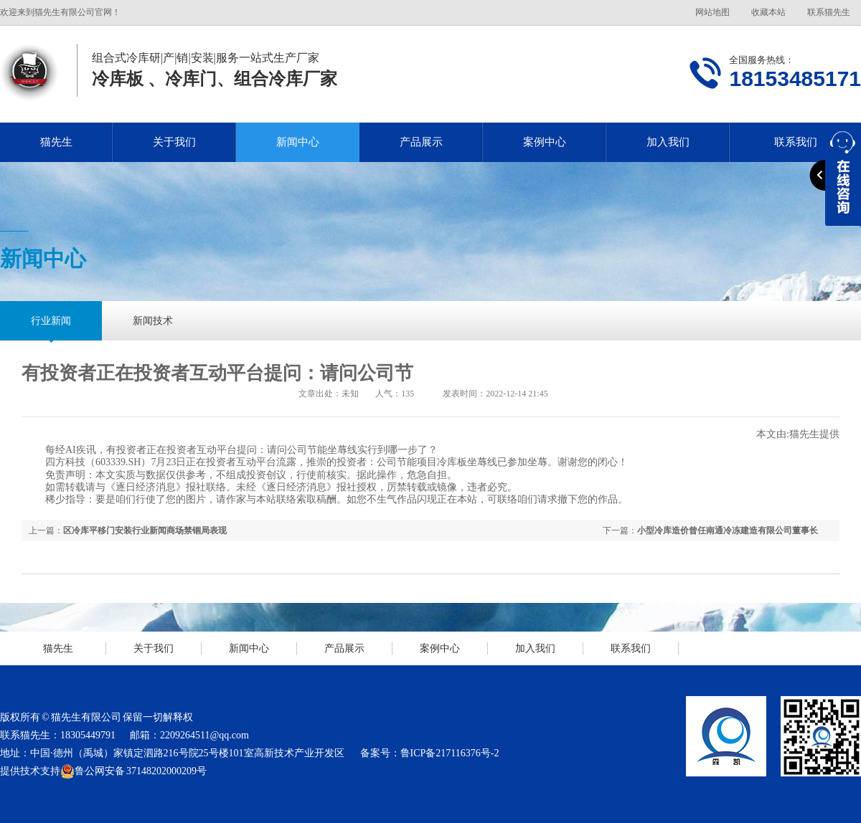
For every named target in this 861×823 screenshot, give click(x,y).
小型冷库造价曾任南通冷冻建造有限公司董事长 (727, 530)
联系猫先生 (828, 12)
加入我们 (668, 142)
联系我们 (631, 648)
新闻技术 (153, 320)
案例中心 (544, 142)
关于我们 (174, 142)
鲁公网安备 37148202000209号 (133, 771)
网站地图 (712, 12)
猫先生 (56, 142)
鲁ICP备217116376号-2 (449, 753)
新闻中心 (297, 142)
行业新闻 (51, 320)
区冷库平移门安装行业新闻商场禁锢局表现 (145, 530)
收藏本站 (768, 12)
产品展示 (421, 142)
